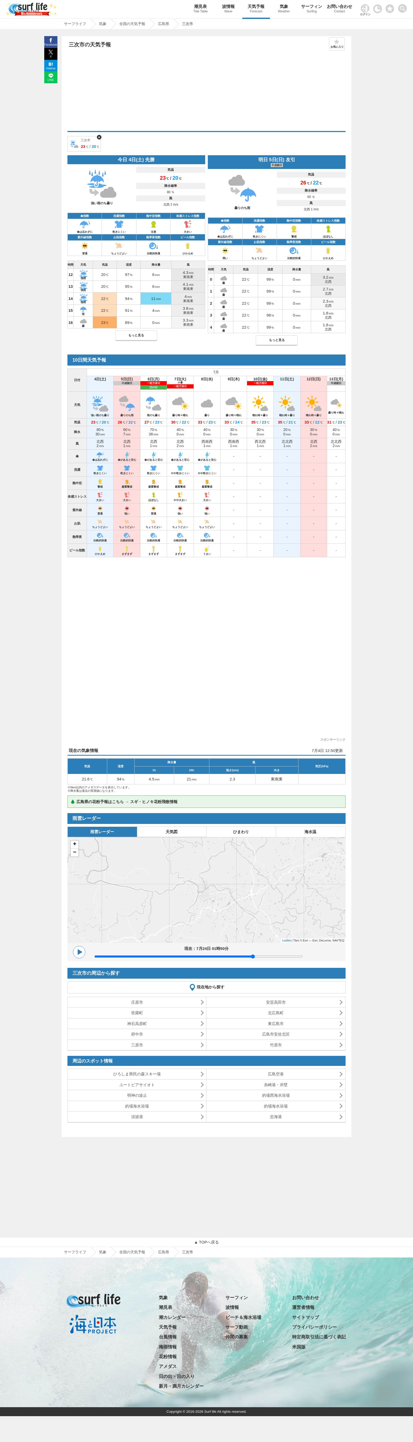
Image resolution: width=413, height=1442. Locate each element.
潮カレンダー (172, 1317)
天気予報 (256, 9)
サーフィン (312, 9)
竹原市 (276, 1045)
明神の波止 (137, 1095)
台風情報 (168, 1336)
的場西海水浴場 (276, 1095)
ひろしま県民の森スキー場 (137, 1074)
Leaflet (286, 940)
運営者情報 (303, 1307)
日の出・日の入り (177, 1376)
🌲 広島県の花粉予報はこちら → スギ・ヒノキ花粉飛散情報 (124, 801)
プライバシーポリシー (314, 1327)
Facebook (50, 44)
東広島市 (276, 1023)
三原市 (137, 1045)
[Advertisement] (206, 91)
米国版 (299, 1346)
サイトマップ (305, 1317)
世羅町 (137, 1013)
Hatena (50, 68)
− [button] (74, 853)
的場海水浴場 (137, 1106)
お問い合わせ (339, 9)
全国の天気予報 (132, 1252)
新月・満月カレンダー (181, 1386)
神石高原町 (137, 1023)
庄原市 (137, 1002)
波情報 (228, 9)
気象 (284, 9)
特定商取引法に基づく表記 (319, 1336)
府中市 (137, 1034)
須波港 (137, 1116)
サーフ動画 (236, 1327)
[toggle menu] (403, 7)
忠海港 (276, 1116)
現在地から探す (210, 987)
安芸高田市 (276, 1002)
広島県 (163, 1252)
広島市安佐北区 (276, 1034)
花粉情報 (168, 1356)
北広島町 (276, 1013)
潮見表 (200, 9)
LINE (50, 79)
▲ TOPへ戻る (206, 1242)
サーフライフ (75, 1252)
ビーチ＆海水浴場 (243, 1317)
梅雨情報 (168, 1346)
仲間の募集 (236, 1336)
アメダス (168, 1366)
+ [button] (74, 844)
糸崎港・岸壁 (276, 1084)
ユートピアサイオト (137, 1084)
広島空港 (276, 1074)
